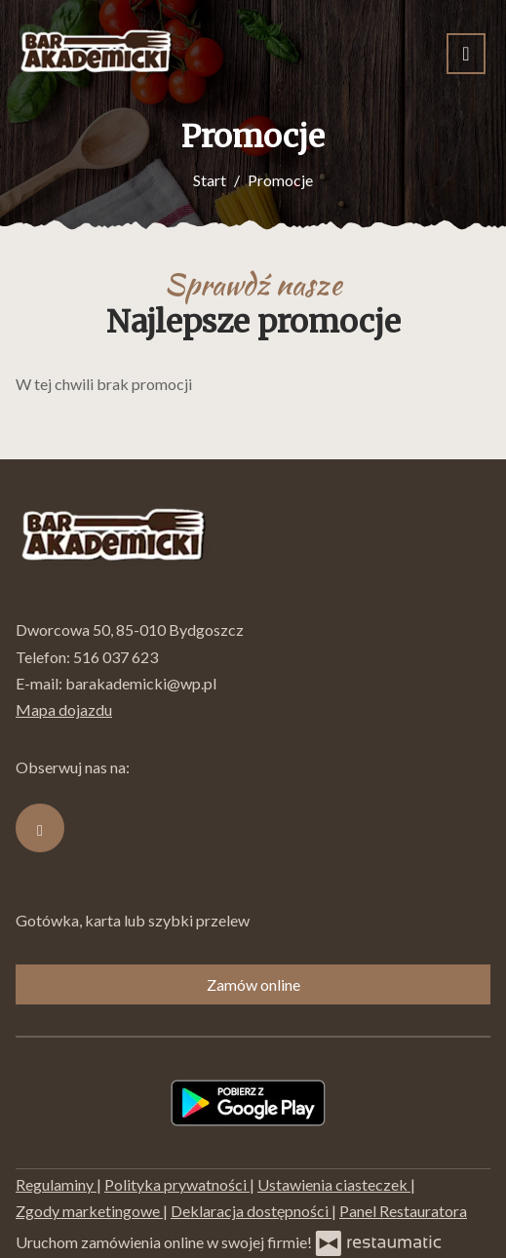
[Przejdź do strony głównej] (96, 54)
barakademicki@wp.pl (140, 683)
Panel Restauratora (403, 1210)
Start (209, 180)
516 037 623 (115, 657)
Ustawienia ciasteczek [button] (333, 1184)
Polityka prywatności (177, 1184)
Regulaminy (56, 1184)
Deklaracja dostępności (251, 1210)
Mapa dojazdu (64, 709)
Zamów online (253, 984)
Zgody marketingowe (89, 1210)
